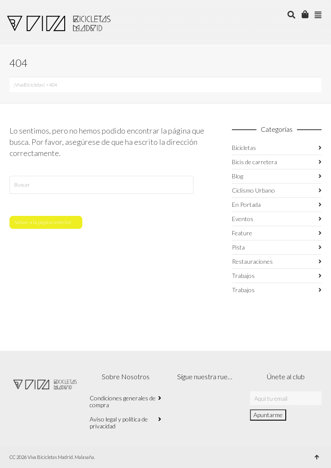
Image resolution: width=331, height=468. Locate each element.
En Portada (246, 204)
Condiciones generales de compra (123, 401)
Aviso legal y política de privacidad (119, 422)
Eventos (242, 218)
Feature (242, 233)
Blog (237, 176)
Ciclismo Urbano (253, 190)
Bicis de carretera (254, 161)
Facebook (196, 402)
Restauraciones (252, 261)
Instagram (177, 402)
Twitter (215, 402)
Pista (238, 247)
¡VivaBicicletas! (29, 84)
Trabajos (243, 275)
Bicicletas (244, 147)
